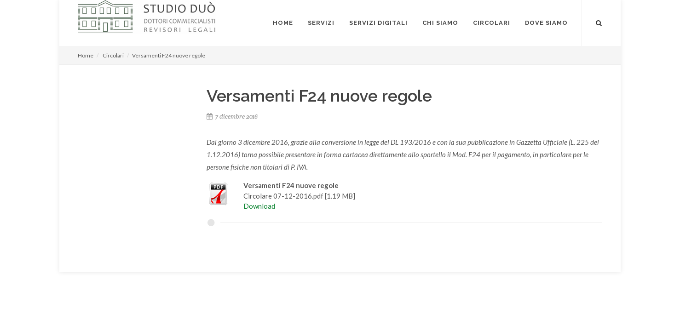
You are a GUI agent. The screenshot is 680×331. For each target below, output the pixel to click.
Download (259, 206)
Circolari (113, 55)
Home (85, 55)
